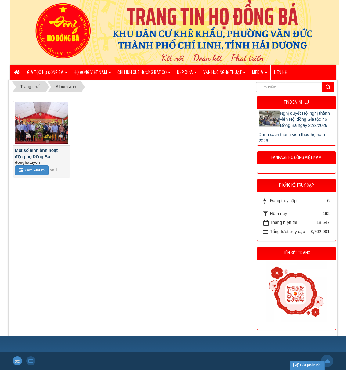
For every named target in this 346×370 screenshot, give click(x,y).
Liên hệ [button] (280, 72)
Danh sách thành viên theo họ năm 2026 (292, 137)
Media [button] (259, 74)
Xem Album (32, 170)
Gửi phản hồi (307, 365)
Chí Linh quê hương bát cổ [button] (144, 74)
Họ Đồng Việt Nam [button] (92, 74)
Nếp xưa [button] (187, 74)
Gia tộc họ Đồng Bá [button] (47, 74)
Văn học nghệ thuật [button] (224, 74)
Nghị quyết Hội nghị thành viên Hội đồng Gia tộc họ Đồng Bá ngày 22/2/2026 (305, 119)
